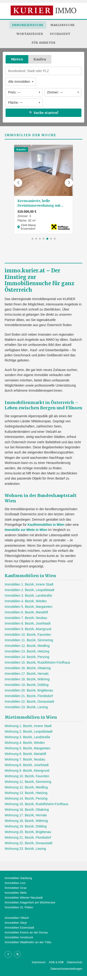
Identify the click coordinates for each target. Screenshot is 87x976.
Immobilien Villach (17, 918)
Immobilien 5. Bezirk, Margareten (28, 607)
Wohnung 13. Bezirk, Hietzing (26, 793)
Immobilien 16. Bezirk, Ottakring (28, 668)
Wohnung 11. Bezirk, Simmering (28, 782)
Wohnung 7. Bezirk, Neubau (25, 759)
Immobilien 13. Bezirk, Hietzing (27, 651)
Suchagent (60, 34)
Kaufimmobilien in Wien (46, 524)
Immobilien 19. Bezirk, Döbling (26, 685)
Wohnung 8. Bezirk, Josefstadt (27, 765)
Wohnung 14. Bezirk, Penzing (26, 798)
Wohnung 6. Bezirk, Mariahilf (25, 754)
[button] (18, 183)
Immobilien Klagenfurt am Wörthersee (30, 902)
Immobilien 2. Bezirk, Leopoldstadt (29, 590)
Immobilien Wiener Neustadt (23, 897)
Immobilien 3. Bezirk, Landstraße (28, 595)
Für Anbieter (43, 42)
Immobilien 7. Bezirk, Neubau (26, 618)
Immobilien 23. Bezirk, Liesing (26, 707)
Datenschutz (74, 962)
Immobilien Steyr (16, 922)
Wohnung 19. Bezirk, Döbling (26, 826)
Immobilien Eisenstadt (19, 927)
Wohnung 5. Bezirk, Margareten (27, 748)
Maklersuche (62, 25)
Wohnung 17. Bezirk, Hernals (26, 815)
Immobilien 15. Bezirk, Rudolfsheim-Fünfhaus (37, 662)
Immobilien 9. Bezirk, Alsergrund (28, 629)
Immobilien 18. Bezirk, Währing (27, 679)
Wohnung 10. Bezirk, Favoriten (27, 776)
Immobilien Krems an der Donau (26, 932)
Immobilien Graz (16, 888)
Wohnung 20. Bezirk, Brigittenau (28, 832)
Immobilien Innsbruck (19, 937)
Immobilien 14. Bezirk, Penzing (27, 657)
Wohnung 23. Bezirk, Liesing (25, 848)
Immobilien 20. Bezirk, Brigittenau (29, 690)
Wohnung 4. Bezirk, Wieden (25, 742)
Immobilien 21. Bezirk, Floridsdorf (29, 696)
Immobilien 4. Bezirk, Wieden (26, 601)
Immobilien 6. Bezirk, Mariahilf (26, 612)
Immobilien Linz (15, 883)
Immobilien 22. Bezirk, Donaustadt (29, 701)
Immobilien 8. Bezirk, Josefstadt (28, 623)
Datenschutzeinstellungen (66, 968)
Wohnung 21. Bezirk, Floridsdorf (28, 837)
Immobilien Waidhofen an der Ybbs (28, 942)
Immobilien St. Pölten (19, 907)
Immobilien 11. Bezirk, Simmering (29, 640)
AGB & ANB (56, 962)
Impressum (38, 962)
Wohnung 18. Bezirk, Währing (26, 821)
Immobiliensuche (28, 25)
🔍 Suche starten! (43, 113)
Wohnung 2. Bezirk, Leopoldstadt (28, 731)
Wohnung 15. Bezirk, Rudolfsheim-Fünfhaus (36, 804)
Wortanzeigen (29, 34)
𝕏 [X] (17, 954)
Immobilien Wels (16, 892)
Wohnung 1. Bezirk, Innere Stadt (28, 726)
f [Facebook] (8, 954)
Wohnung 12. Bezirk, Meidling (26, 787)
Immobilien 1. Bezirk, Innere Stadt (29, 584)
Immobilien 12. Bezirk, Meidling (27, 646)
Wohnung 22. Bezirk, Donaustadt (28, 843)
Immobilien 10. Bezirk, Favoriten (28, 634)
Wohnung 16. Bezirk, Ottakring (27, 809)
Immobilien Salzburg (18, 878)
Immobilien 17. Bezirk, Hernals (27, 673)
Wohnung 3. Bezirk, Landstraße (27, 737)
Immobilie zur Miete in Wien (26, 530)
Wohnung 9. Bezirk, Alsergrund (27, 770)
